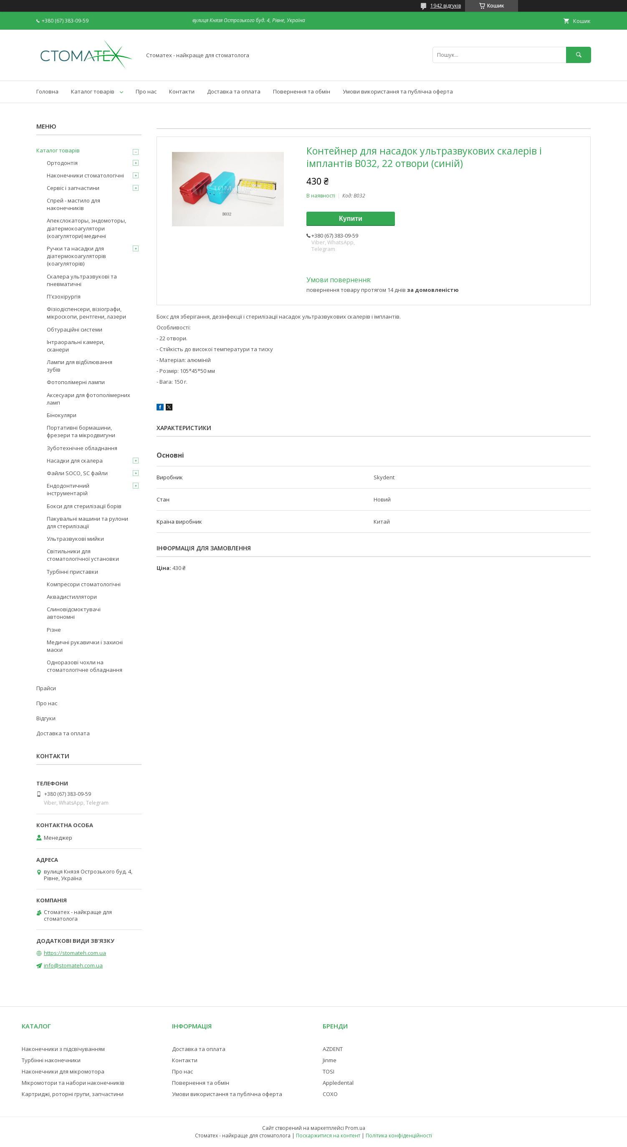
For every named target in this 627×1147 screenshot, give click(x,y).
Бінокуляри (61, 415)
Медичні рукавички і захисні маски (85, 645)
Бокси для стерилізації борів (84, 506)
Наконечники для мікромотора (63, 1071)
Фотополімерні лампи (76, 382)
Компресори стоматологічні (84, 584)
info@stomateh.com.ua (73, 965)
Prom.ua (355, 1128)
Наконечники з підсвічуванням (63, 1049)
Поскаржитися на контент (328, 1135)
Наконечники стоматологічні (85, 175)
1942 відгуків (445, 5)
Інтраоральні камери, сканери (75, 345)
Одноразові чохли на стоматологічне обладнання (84, 666)
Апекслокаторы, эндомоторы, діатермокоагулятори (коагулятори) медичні (86, 228)
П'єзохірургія (64, 296)
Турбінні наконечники (51, 1060)
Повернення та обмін (301, 91)
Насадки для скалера (75, 460)
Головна (47, 91)
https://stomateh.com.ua (75, 953)
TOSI (328, 1071)
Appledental (338, 1082)
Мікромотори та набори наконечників (73, 1082)
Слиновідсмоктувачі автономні (74, 612)
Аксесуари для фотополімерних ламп (88, 398)
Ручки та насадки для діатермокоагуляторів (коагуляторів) (76, 256)
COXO (330, 1094)
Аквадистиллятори (72, 596)
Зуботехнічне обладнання (82, 448)
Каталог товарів (92, 91)
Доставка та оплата (233, 91)
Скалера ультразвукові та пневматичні (82, 280)
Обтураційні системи (74, 329)
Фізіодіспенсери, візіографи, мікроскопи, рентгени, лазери (86, 312)
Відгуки (46, 718)
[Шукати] (578, 55)
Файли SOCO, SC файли (77, 473)
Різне (54, 629)
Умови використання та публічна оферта (398, 91)
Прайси (46, 688)
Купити (350, 218)
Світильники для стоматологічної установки (83, 554)
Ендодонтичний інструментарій (68, 489)
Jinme (329, 1060)
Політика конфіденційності (399, 1135)
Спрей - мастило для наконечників (73, 204)
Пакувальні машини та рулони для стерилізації (87, 522)
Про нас (146, 91)
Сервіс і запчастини (73, 188)
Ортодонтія (62, 163)
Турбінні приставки (72, 571)
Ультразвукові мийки (75, 538)
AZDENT (333, 1049)
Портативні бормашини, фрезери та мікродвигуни (81, 431)
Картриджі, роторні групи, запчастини (73, 1094)
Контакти (182, 91)
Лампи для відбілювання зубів (79, 365)
